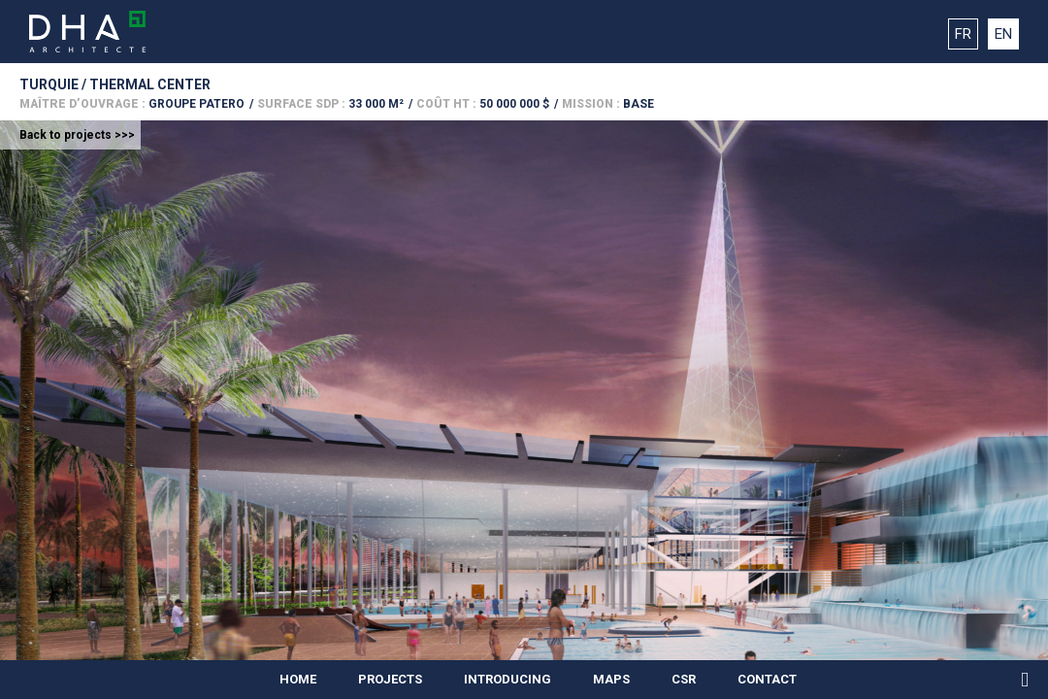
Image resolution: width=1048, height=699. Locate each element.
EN (1003, 34)
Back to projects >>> (77, 135)
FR (963, 34)
